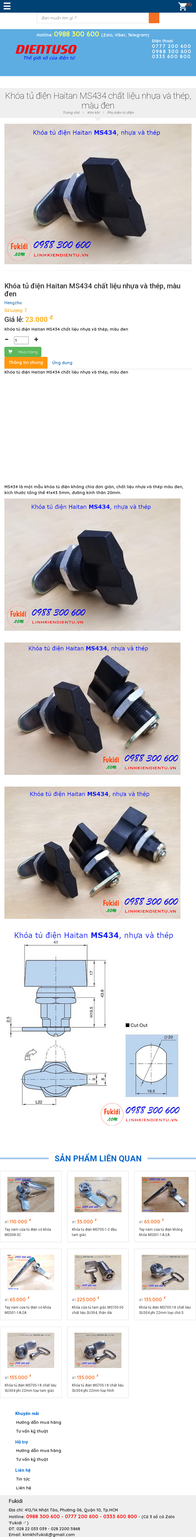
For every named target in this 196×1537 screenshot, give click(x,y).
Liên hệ (23, 1488)
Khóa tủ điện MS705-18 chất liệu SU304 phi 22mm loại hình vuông (98, 1388)
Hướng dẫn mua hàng (38, 1422)
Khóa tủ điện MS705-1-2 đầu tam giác (94, 1232)
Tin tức (23, 1479)
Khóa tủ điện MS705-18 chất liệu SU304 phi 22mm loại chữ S (165, 1310)
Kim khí (93, 112)
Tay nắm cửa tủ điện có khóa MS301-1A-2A (28, 1310)
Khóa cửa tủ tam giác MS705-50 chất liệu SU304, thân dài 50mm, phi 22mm (98, 1310)
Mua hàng (23, 351)
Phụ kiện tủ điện (120, 112)
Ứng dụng (62, 362)
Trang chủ (71, 112)
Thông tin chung (26, 362)
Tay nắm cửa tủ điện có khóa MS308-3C (28, 1232)
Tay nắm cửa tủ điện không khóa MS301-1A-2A (161, 1232)
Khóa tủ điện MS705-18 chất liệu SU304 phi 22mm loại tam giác (30, 1388)
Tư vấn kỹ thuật (32, 1431)
